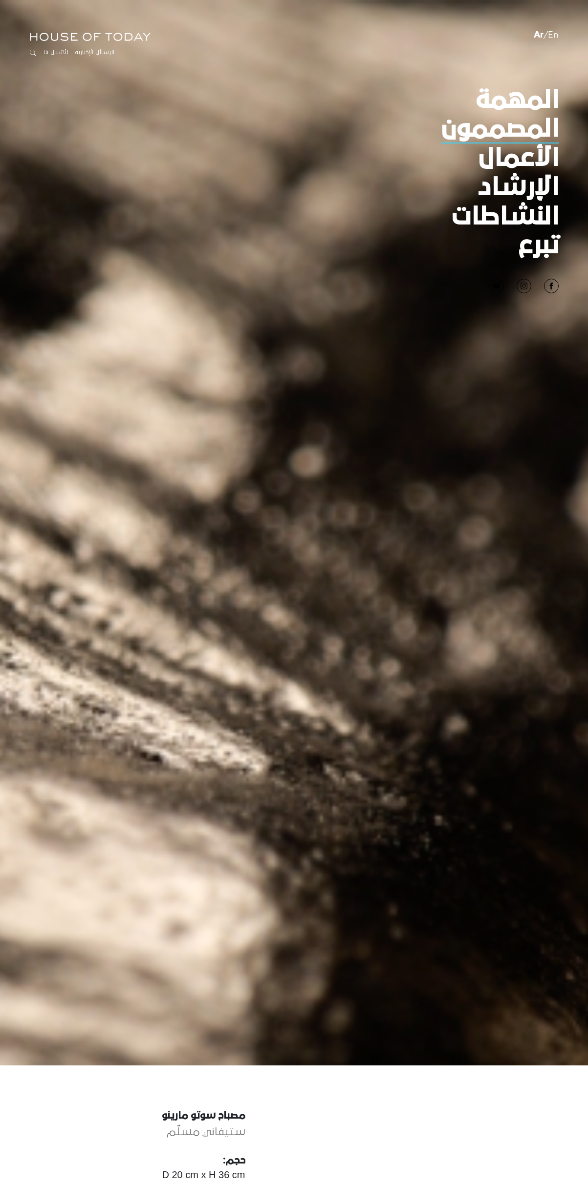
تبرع (539, 246)
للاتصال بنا (56, 52)
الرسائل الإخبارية (94, 52)
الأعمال (518, 158)
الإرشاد (518, 188)
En (553, 35)
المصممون (500, 129)
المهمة (517, 100)
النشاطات (505, 217)
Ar (539, 35)
